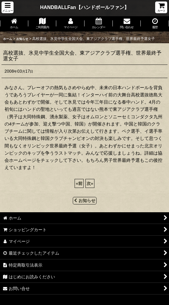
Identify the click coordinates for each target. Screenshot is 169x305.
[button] (8, 7)
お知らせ (84, 200)
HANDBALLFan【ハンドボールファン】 (84, 7)
